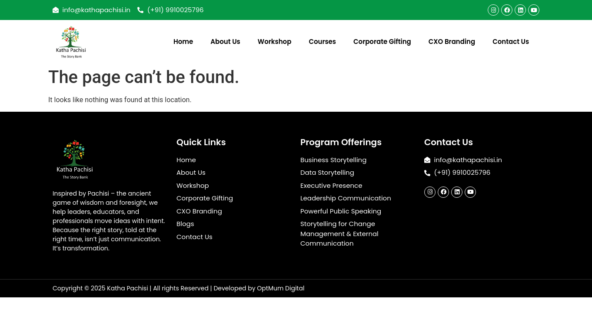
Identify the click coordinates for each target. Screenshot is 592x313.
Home (183, 41)
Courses (322, 41)
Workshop (275, 41)
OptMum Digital (280, 288)
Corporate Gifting (382, 41)
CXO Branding (452, 41)
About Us (225, 41)
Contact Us (510, 41)
